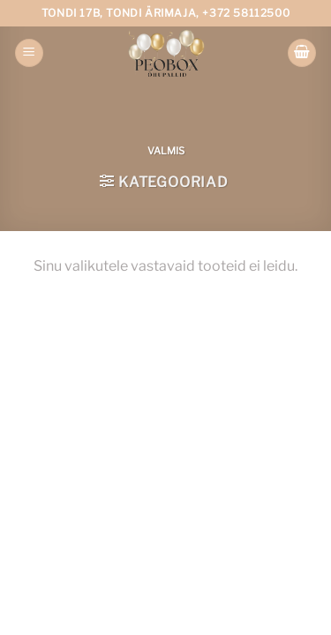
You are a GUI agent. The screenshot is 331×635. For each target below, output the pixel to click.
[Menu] (29, 53)
